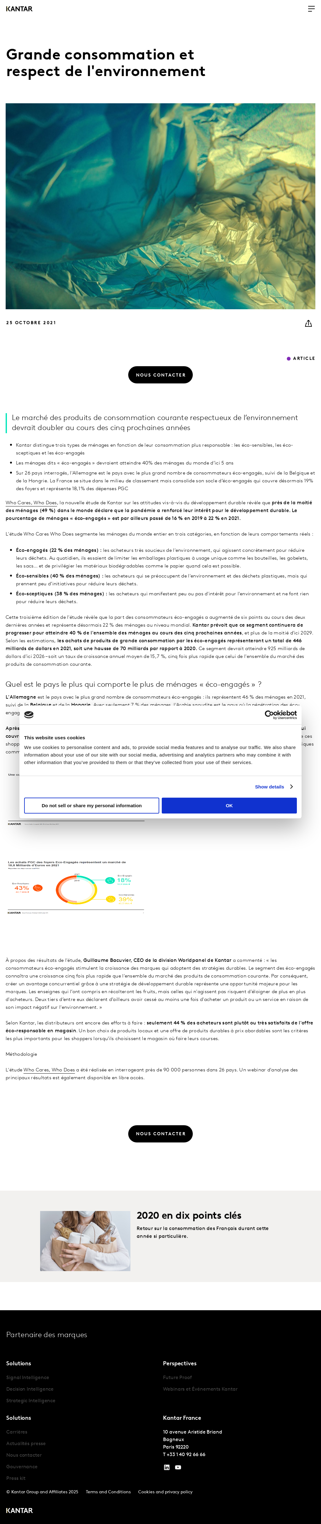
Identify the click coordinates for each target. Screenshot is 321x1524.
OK (229, 805)
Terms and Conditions (108, 1492)
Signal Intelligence (27, 1377)
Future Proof (177, 1377)
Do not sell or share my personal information (92, 805)
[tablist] (160, 1417)
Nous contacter (24, 1455)
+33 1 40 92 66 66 (186, 1454)
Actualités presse (26, 1443)
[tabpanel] (82, 1389)
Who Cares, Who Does (31, 526)
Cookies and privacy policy (165, 1492)
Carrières (16, 1432)
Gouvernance (22, 1467)
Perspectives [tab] (180, 1364)
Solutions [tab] (18, 1364)
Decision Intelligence (30, 1389)
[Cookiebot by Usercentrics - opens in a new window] (269, 715)
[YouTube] (167, 1469)
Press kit (15, 1478)
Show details (269, 786)
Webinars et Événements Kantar (200, 1389)
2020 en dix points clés (189, 1239)
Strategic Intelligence (30, 1400)
